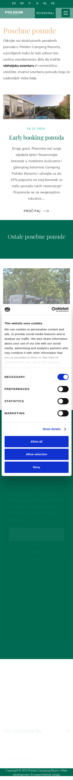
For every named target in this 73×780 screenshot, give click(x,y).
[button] (66, 13)
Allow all (36, 441)
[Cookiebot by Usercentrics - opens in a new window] (52, 309)
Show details (52, 429)
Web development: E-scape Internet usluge (40, 772)
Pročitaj (36, 210)
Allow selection (36, 454)
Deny (36, 467)
